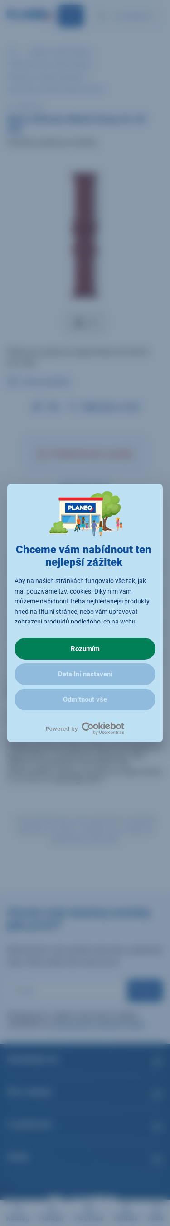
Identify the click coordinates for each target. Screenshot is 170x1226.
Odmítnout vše (85, 699)
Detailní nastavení (85, 674)
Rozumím (85, 649)
